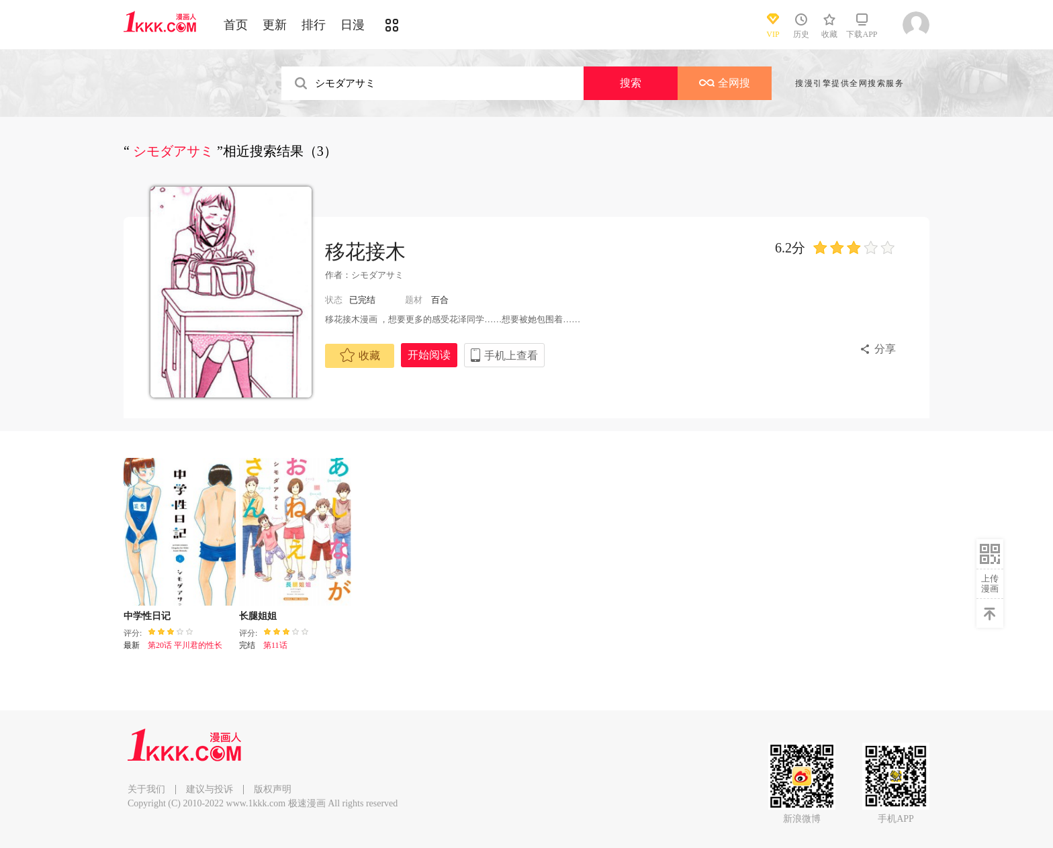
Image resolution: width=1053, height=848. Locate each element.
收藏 (360, 355)
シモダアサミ (377, 275)
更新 (275, 25)
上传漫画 (990, 583)
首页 (236, 25)
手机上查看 (511, 355)
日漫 (352, 25)
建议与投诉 (209, 789)
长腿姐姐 (258, 616)
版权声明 (272, 789)
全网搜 (724, 83)
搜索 (630, 83)
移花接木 (365, 251)
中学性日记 (147, 616)
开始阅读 (429, 355)
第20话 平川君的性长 (185, 645)
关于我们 (146, 789)
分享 (885, 349)
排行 (314, 25)
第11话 (275, 645)
